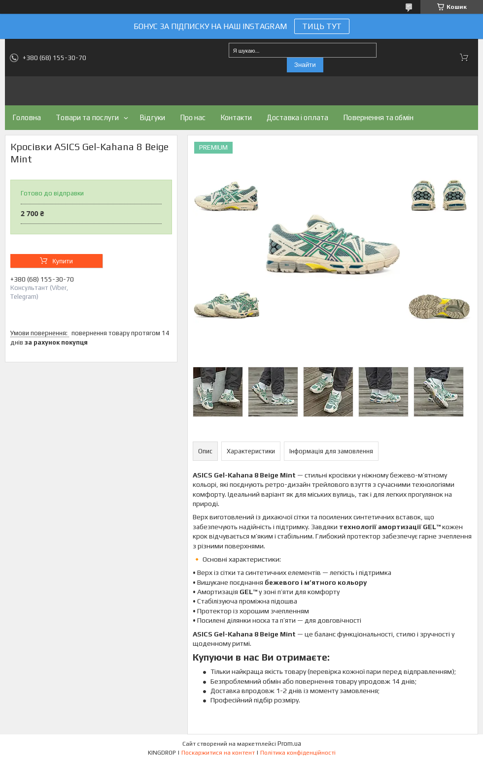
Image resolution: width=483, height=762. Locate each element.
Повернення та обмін (378, 117)
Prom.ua (289, 743)
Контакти (236, 117)
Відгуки (152, 117)
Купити (62, 261)
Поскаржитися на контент (218, 752)
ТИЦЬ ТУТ (322, 26)
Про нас (193, 117)
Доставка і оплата (297, 117)
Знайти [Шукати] (305, 64)
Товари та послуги (87, 117)
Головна (26, 117)
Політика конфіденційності (298, 752)
